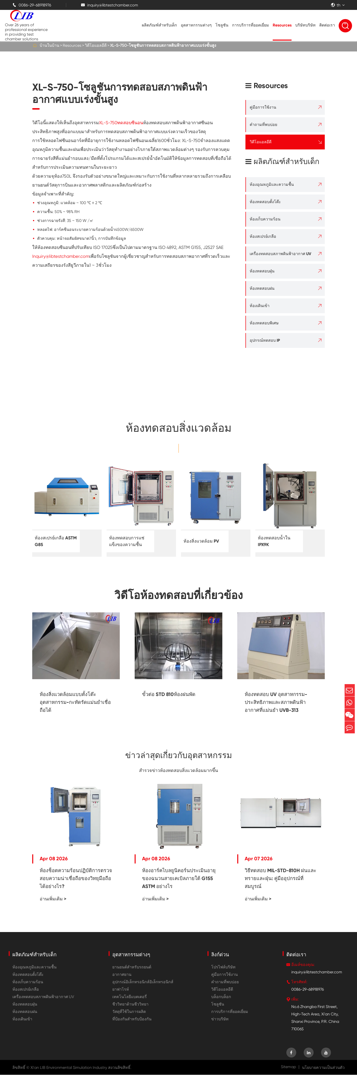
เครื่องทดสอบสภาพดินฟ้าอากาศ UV (280, 253)
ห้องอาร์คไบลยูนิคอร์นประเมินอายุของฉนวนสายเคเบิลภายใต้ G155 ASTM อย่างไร (179, 882)
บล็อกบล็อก (221, 1001)
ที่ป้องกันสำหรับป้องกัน (131, 1023)
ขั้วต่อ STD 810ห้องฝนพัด (168, 694)
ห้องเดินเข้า (259, 305)
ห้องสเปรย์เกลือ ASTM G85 (51, 541)
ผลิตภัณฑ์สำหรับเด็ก (159, 25)
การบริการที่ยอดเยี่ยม (250, 25)
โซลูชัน (221, 25)
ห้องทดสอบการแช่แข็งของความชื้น (129, 541)
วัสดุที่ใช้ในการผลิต (129, 1015)
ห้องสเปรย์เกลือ (263, 236)
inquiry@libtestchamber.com (109, 5)
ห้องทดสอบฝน (262, 288)
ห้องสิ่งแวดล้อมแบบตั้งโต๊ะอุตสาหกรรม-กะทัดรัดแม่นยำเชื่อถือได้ (75, 702)
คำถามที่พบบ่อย (263, 124)
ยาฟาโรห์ (120, 993)
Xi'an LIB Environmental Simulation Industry (68, 1071)
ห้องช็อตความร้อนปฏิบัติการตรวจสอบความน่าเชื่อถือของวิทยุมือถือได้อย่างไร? (76, 882)
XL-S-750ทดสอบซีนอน (121, 122)
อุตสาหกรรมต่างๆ (196, 25)
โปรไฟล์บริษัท (223, 971)
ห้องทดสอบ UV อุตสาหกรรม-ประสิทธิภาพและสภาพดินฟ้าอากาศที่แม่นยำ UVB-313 (276, 702)
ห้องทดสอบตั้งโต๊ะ (265, 201)
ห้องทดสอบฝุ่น (262, 271)
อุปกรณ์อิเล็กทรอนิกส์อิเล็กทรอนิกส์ (142, 986)
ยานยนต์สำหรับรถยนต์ (131, 971)
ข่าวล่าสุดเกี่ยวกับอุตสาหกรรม (178, 757)
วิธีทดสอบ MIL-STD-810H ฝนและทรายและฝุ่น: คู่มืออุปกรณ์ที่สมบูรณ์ (280, 882)
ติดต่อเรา (327, 25)
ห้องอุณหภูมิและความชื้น (272, 184)
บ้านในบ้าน (49, 45)
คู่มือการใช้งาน (263, 107)
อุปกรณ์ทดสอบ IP (265, 340)
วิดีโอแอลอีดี (96, 45)
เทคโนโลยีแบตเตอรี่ (129, 1001)
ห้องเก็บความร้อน (265, 219)
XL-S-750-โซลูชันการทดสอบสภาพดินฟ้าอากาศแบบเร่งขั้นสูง (163, 45)
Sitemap (288, 1071)
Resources (282, 25)
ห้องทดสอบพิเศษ (264, 323)
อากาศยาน (121, 978)
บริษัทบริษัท (305, 25)
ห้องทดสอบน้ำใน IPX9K (276, 541)
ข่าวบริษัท (220, 1023)
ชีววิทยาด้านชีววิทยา (130, 1008)
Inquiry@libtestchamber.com (60, 256)
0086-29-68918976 (31, 5)
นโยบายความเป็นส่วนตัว (323, 1071)
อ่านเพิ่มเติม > (53, 903)
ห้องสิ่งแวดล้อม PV (203, 541)
